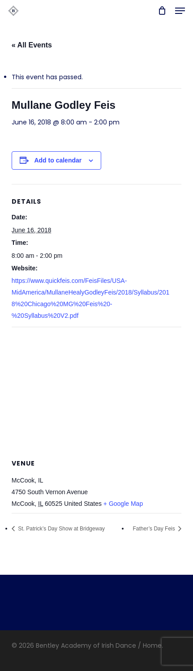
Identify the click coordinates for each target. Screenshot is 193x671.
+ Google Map (123, 503)
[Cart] (162, 10)
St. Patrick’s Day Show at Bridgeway (61, 529)
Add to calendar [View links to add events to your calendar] (57, 160)
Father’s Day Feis (155, 529)
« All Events (32, 45)
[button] (180, 10)
